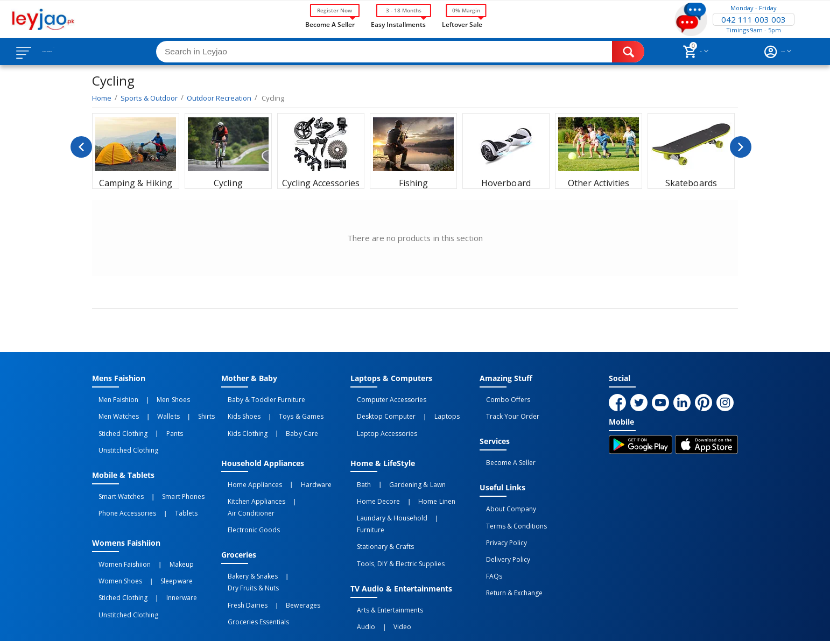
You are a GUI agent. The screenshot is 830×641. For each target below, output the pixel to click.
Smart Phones (164, 474)
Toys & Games (282, 409)
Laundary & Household (385, 491)
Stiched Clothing (116, 421)
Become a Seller (330, 23)
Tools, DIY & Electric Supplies (394, 515)
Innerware (162, 556)
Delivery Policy (502, 528)
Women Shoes (114, 544)
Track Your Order (506, 409)
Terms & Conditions (510, 504)
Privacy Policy (500, 516)
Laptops (427, 409)
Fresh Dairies (241, 544)
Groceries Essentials (252, 556)
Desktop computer (379, 409)
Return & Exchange (508, 551)
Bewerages (284, 544)
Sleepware (157, 544)
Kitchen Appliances (250, 479)
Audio (359, 568)
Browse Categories (74, 51)
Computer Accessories (385, 398)
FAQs (488, 540)
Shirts (174, 409)
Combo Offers (502, 398)
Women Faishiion (118, 533)
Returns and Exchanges (373, 623)
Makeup (162, 533)
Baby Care (283, 421)
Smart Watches (114, 474)
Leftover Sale (462, 23)
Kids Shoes (237, 409)
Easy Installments (398, 23)
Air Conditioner (308, 479)
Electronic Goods (247, 491)
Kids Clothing (241, 421)
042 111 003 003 (753, 19)
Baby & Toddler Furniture (260, 398)
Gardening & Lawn (398, 467)
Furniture (440, 491)
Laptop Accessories (380, 421)
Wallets (149, 409)
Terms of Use (298, 623)
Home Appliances (248, 467)
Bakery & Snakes (246, 533)
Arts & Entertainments (383, 556)
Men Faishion (112, 398)
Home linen (417, 479)
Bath (357, 467)
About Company (505, 492)
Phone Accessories (121, 486)
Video (383, 568)
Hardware (297, 467)
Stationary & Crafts (378, 503)
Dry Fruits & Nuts (302, 533)
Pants (155, 421)
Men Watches (112, 409)
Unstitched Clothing (122, 433)
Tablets (167, 486)
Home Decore (371, 479)
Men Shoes (154, 398)
